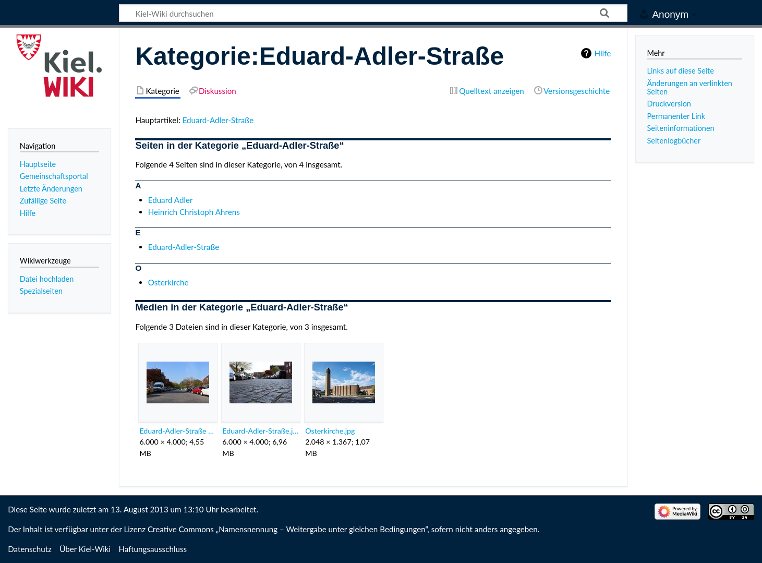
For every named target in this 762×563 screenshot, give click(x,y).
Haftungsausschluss (152, 549)
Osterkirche (168, 282)
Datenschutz (30, 549)
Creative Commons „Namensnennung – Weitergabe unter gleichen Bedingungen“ (287, 529)
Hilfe (602, 53)
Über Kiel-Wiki (85, 549)
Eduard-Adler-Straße (218, 120)
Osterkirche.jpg (330, 430)
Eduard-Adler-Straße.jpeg (260, 430)
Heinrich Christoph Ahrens (194, 212)
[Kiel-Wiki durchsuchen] (373, 13)
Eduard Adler (170, 200)
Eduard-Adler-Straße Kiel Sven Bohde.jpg (177, 430)
